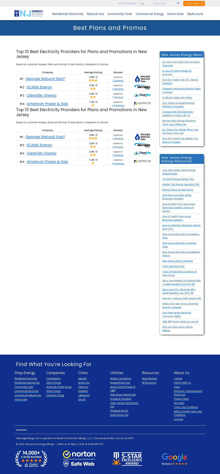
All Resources (149, 382)
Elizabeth (83, 391)
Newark (82, 378)
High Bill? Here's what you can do (180, 321)
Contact (178, 378)
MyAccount (195, 14)
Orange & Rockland (120, 398)
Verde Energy (53, 391)
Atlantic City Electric (120, 378)
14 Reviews (118, 105)
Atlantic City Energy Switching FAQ (180, 184)
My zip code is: (127, 3)
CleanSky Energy (42, 95)
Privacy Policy (181, 398)
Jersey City (83, 382)
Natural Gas (95, 14)
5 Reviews (118, 80)
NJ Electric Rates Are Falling (177, 97)
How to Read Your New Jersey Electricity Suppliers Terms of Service (178, 207)
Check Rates (194, 3)
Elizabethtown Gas (120, 382)
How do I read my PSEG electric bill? (181, 298)
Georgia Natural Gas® (45, 78)
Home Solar (175, 14)
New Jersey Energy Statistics (177, 260)
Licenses (178, 419)
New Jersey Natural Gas (123, 394)
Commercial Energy (150, 14)
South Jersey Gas (119, 414)
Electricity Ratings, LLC (79, 438)
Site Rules (179, 402)
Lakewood (84, 395)
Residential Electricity (67, 14)
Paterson (83, 386)
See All (81, 399)
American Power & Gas (47, 103)
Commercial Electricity (26, 391)
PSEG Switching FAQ (173, 266)
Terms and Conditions (186, 407)
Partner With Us (182, 382)
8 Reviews (118, 89)
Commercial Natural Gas (27, 395)
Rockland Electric (119, 410)
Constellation (53, 378)
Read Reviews (149, 378)
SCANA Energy (39, 87)
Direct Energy (53, 382)
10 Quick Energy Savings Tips (178, 178)
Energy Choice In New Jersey (177, 189)
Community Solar (119, 14)
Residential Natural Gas (27, 382)
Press (177, 386)
